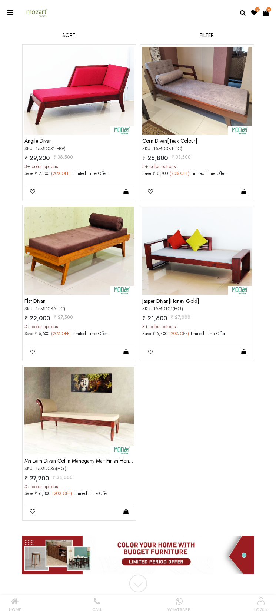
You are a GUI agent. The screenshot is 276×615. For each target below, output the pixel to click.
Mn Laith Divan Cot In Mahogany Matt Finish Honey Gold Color (92, 460)
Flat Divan (35, 301)
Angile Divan (38, 141)
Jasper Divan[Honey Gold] (170, 301)
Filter (207, 35)
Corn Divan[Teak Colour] (169, 141)
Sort (69, 35)
